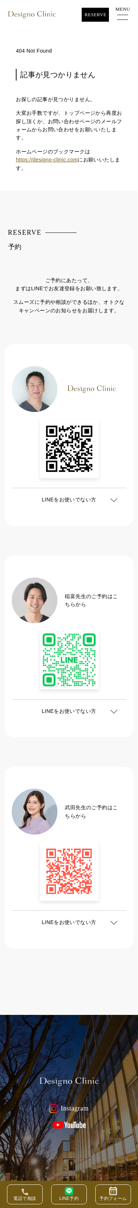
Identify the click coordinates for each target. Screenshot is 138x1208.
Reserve (96, 14)
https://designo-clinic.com (47, 160)
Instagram (69, 1108)
